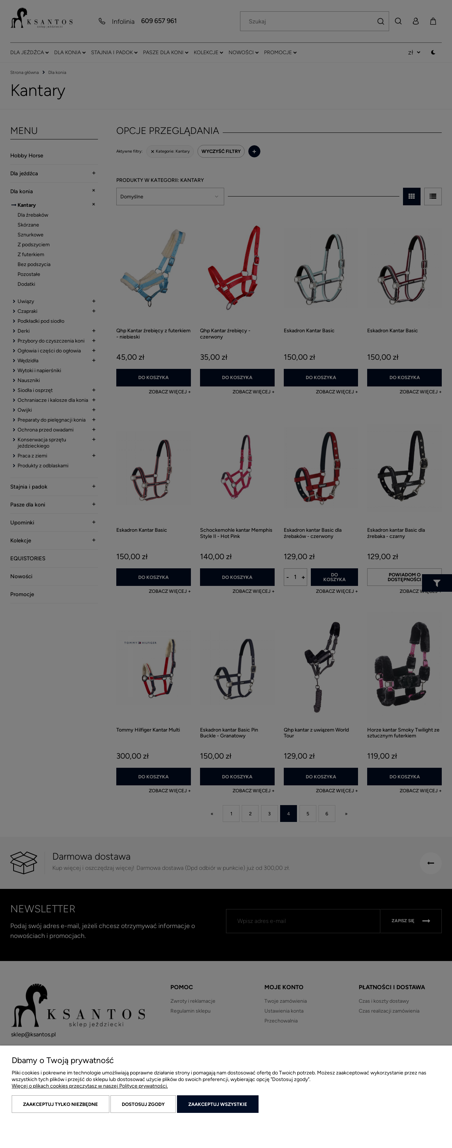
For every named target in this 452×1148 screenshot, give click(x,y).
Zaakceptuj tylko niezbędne (60, 1104)
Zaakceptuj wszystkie (217, 1104)
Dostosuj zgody (143, 1104)
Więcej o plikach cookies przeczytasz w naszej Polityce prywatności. (90, 1086)
